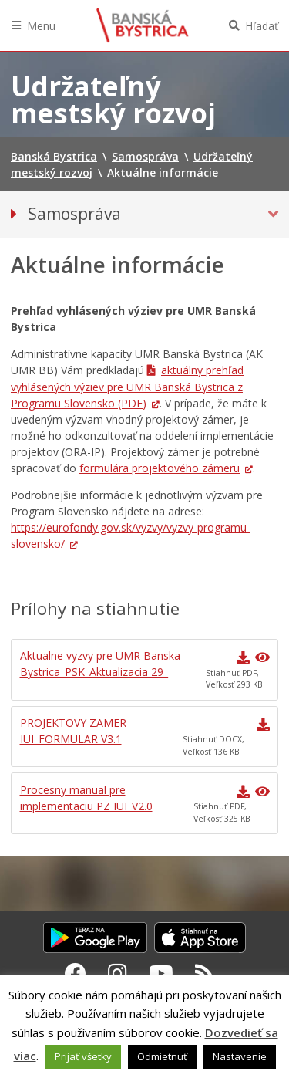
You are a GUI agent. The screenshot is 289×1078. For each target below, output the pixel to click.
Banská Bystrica (142, 25)
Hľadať (261, 26)
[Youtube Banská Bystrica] (161, 973)
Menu (41, 26)
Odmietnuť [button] (162, 1056)
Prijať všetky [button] (83, 1056)
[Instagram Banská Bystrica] (117, 973)
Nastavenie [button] (240, 1056)
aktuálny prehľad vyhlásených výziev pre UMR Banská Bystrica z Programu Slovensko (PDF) (127, 387)
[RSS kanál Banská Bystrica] (204, 973)
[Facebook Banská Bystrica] (75, 973)
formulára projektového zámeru (159, 468)
